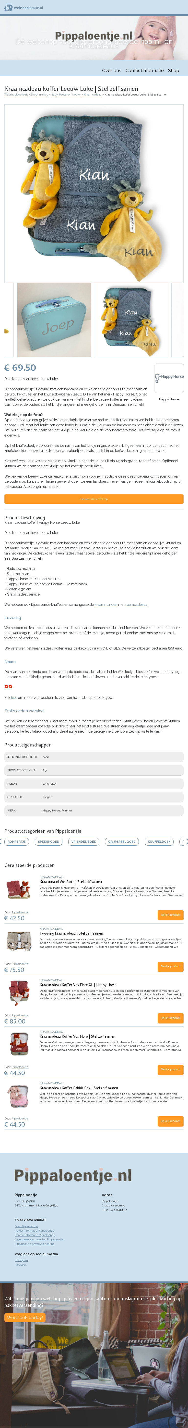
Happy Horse (169, 399)
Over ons (111, 70)
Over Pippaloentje (26, 1226)
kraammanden (106, 605)
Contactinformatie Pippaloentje (35, 1235)
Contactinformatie (145, 70)
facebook (21, 1264)
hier (14, 698)
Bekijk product (170, 914)
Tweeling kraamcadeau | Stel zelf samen (71, 933)
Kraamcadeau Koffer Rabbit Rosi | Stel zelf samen (79, 1088)
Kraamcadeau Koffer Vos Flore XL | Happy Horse (78, 985)
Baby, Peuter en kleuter (66, 94)
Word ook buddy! (25, 1317)
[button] (94, 194)
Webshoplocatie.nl (16, 94)
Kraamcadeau (93, 94)
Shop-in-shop (39, 94)
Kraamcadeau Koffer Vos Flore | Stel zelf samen (77, 1036)
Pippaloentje (20, 912)
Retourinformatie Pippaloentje (34, 1230)
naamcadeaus (136, 605)
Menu (182, 7)
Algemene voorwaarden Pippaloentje (39, 1239)
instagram (21, 1260)
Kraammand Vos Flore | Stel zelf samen (71, 882)
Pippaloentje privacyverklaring (35, 1244)
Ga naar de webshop (94, 499)
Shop (173, 70)
